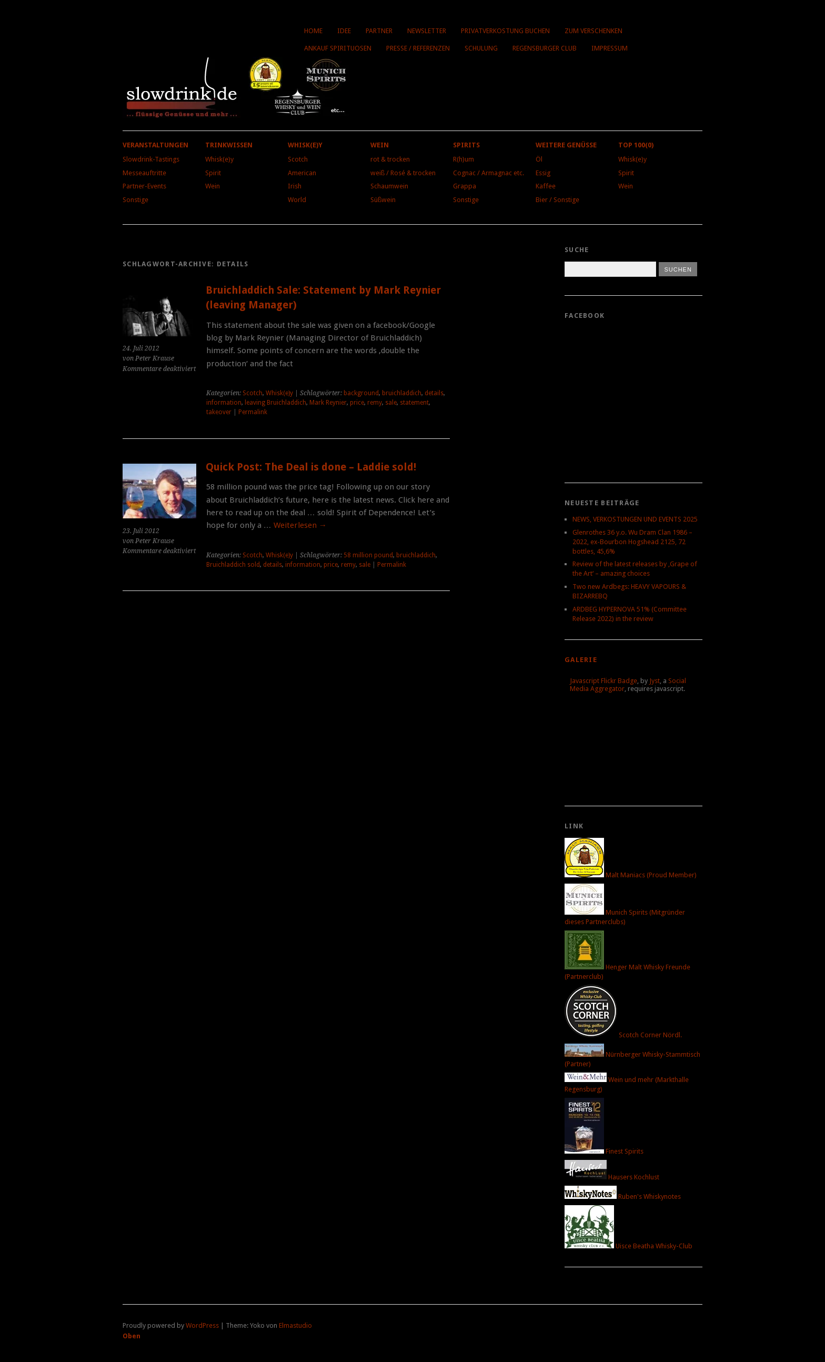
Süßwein (383, 200)
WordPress (202, 1325)
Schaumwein (389, 186)
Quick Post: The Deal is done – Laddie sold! (311, 467)
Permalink (252, 412)
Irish (294, 186)
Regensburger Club (544, 48)
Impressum (609, 48)
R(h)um (463, 159)
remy (374, 402)
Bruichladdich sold (233, 564)
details (434, 393)
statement (414, 402)
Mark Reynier (328, 402)
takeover (219, 412)
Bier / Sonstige (557, 200)
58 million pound (368, 555)
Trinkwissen (229, 145)
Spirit (213, 173)
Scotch (298, 159)
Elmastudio (295, 1325)
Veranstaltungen (155, 145)
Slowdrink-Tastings (151, 159)
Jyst (654, 681)
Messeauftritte (144, 173)
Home (313, 31)
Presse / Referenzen (418, 48)
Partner (379, 31)
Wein (212, 186)
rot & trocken (390, 159)
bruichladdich (401, 393)
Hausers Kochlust (612, 1177)
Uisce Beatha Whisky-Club (628, 1246)
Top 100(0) (635, 145)
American (302, 173)
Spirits (466, 145)
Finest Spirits (604, 1151)
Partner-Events (144, 186)
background (361, 393)
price (357, 402)
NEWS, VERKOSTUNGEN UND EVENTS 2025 (635, 519)
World (297, 200)
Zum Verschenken (593, 31)
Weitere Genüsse (566, 145)
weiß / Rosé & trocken (403, 173)
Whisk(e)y (219, 159)
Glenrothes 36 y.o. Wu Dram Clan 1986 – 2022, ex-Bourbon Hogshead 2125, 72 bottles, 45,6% (632, 541)
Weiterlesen (300, 525)
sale (391, 402)
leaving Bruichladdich (275, 402)
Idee (344, 31)
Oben (131, 1336)
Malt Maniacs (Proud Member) (631, 875)
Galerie (581, 660)
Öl (539, 159)
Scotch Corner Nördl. (623, 1035)
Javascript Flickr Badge (603, 681)
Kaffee (546, 186)
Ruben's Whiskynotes (623, 1196)
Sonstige (135, 200)
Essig (543, 173)
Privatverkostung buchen (505, 31)
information (224, 402)
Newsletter (426, 31)
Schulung (481, 48)
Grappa (464, 186)
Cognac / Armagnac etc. (488, 173)
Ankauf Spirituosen (337, 48)
